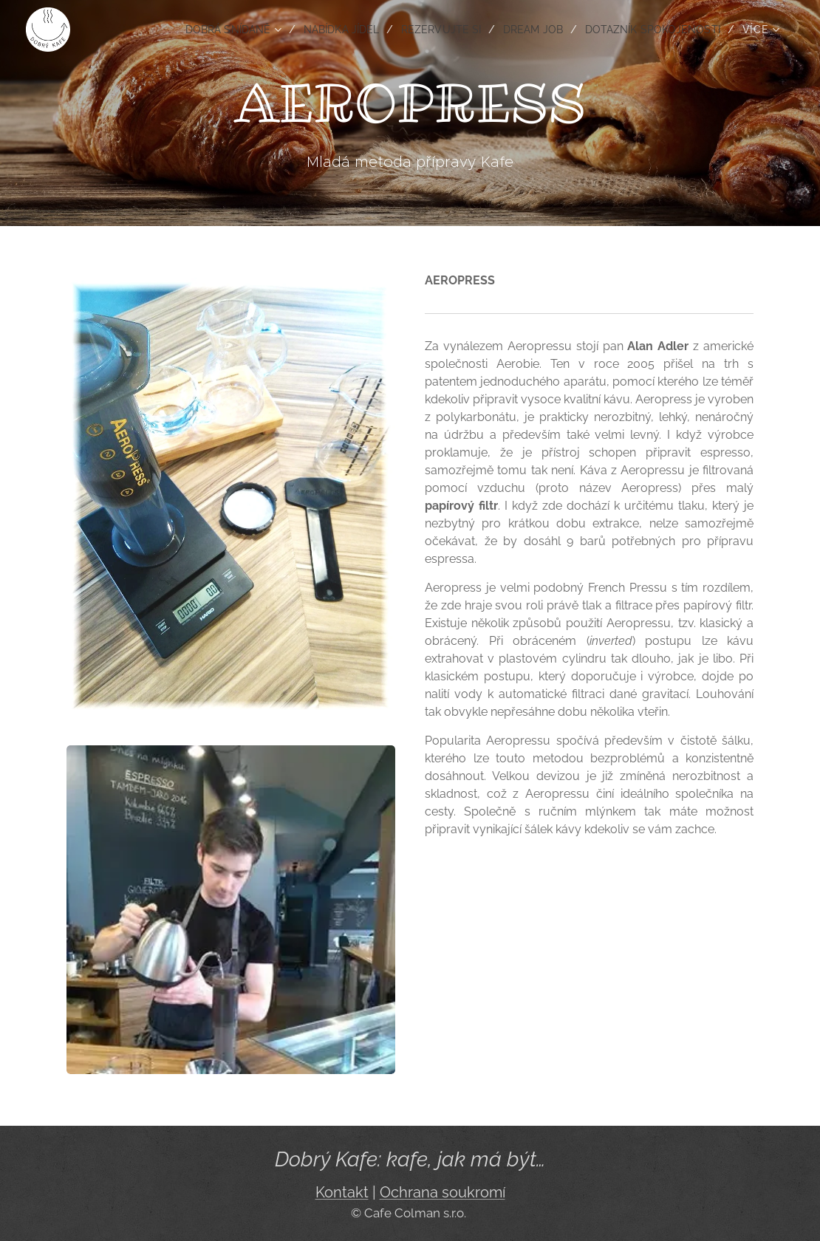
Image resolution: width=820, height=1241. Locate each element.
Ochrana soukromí (442, 1192)
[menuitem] (209, 29)
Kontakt (342, 1192)
